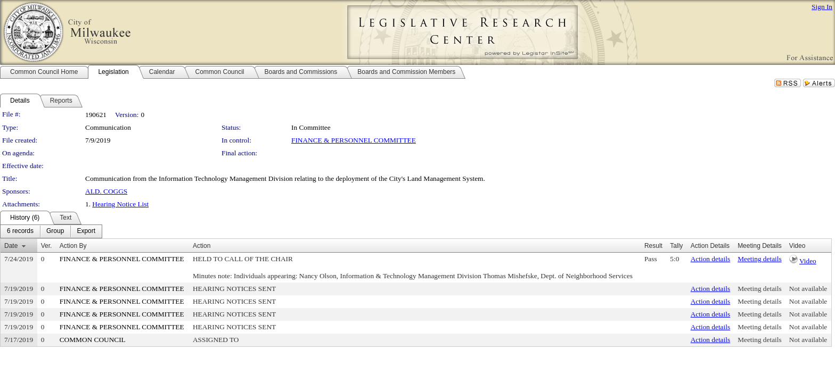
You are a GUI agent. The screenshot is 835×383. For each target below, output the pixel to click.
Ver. (46, 245)
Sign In (822, 7)
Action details (710, 259)
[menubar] (51, 231)
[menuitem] (20, 231)
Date (11, 245)
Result (653, 245)
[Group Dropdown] (55, 231)
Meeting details (760, 259)
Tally (676, 245)
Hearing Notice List (120, 204)
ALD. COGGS (106, 191)
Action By (73, 245)
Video (807, 261)
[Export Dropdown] (86, 231)
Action (201, 245)
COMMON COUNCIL (93, 340)
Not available (808, 289)
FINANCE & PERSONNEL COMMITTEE (353, 140)
